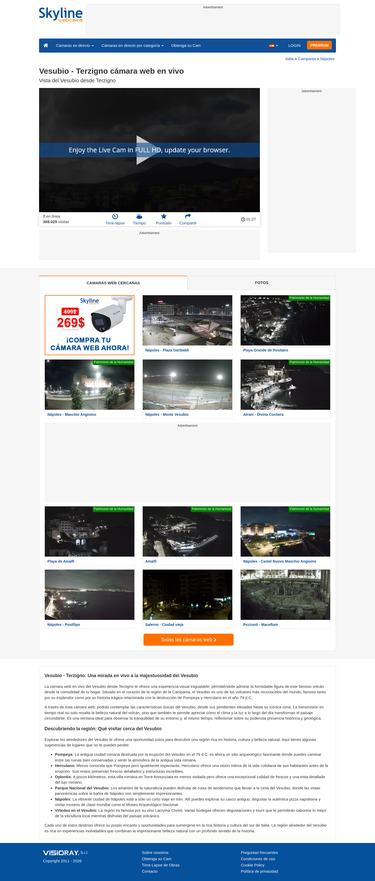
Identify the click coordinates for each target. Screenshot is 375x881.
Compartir (188, 219)
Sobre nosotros (155, 852)
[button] (273, 45)
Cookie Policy (253, 865)
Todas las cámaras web (188, 639)
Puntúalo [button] (163, 219)
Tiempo (139, 219)
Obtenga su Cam (186, 45)
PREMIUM (319, 45)
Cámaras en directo (75, 45)
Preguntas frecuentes (259, 852)
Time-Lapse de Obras (161, 865)
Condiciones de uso (258, 859)
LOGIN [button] (294, 45)
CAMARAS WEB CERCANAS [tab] (113, 283)
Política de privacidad (259, 871)
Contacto (150, 871)
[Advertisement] (213, 22)
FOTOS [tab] (261, 282)
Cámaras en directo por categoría (133, 45)
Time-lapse (115, 219)
